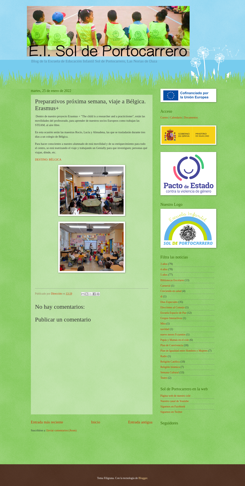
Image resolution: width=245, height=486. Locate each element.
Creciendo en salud (171, 291)
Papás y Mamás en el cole (174, 339)
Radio (163, 356)
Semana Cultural (169, 372)
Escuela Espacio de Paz (173, 312)
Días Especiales (169, 302)
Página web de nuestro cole (175, 395)
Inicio (95, 422)
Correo (164, 117)
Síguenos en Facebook (172, 406)
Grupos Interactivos (171, 318)
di (161, 296)
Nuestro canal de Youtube (174, 401)
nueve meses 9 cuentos (173, 334)
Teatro (163, 377)
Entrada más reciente (47, 422)
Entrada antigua (140, 422)
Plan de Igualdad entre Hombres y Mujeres (184, 350)
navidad (164, 329)
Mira (163, 323)
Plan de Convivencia (171, 345)
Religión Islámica (170, 367)
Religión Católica (170, 361)
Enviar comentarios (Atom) (61, 430)
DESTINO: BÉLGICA (48, 159)
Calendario (176, 117)
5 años (164, 274)
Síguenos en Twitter (171, 411)
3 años (164, 263)
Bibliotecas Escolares (172, 280)
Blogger (143, 478)
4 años (164, 269)
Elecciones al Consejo (172, 307)
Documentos (191, 117)
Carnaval (165, 285)
